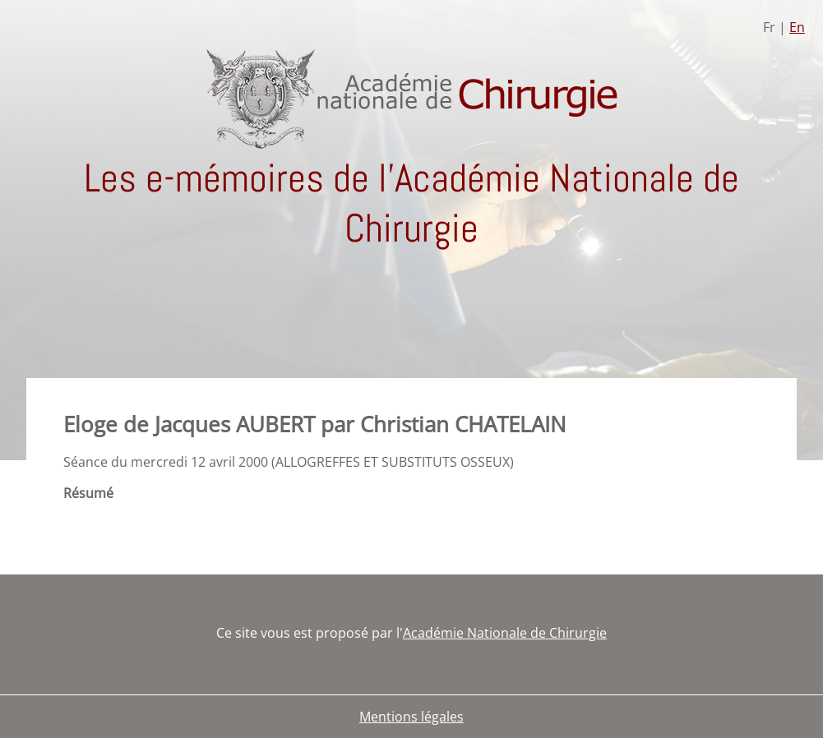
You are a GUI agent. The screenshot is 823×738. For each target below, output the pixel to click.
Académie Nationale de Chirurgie (505, 633)
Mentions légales (411, 717)
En (797, 27)
